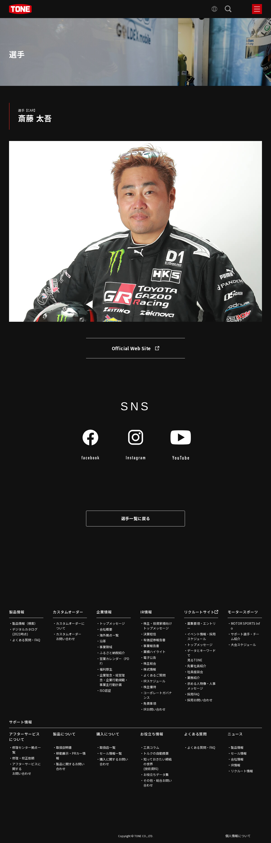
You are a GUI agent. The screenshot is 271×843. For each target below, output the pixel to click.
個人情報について (238, 836)
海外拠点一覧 (109, 635)
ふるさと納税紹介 (112, 652)
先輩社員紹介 (196, 666)
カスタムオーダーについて (70, 625)
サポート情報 (20, 722)
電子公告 (149, 657)
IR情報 (146, 612)
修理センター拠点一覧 (26, 749)
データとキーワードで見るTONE (201, 655)
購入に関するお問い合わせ (114, 761)
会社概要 (106, 629)
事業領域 (106, 647)
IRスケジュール (154, 681)
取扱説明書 (64, 747)
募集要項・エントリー (201, 625)
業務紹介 (193, 677)
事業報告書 (151, 645)
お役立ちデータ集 (156, 774)
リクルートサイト (201, 612)
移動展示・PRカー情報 (71, 755)
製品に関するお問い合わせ (70, 766)
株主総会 (149, 663)
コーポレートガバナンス (157, 695)
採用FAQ (193, 694)
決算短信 (149, 634)
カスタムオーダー (68, 612)
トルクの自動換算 (156, 753)
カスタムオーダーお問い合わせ (68, 636)
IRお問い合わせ (154, 709)
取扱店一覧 (107, 747)
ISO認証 (105, 690)
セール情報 (239, 753)
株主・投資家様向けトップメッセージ (157, 625)
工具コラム (151, 747)
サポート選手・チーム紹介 (245, 636)
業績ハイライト (154, 651)
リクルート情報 (242, 771)
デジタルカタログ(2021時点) (24, 631)
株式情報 (149, 669)
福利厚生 (106, 669)
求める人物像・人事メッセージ (201, 685)
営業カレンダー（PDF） (114, 661)
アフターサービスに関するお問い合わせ (26, 769)
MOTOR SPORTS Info (245, 625)
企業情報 (104, 612)
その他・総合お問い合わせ (157, 782)
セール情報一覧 (111, 753)
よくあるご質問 (154, 675)
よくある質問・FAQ (26, 640)
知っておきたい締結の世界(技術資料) (157, 764)
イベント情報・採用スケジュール (201, 636)
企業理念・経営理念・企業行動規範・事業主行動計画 (114, 680)
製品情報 (16, 612)
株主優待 (149, 687)
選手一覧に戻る (135, 518)
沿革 (103, 641)
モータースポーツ (243, 612)
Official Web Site (135, 348)
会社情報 (237, 759)
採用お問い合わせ (200, 700)
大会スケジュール (243, 644)
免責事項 (149, 703)
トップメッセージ (112, 623)
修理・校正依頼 (23, 758)
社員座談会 (195, 671)
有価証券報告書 (154, 640)
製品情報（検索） (24, 623)
